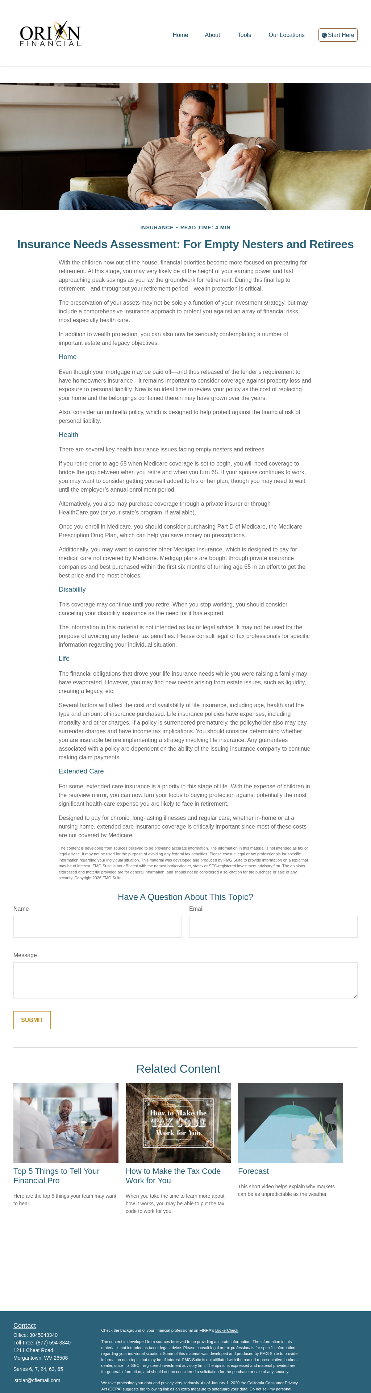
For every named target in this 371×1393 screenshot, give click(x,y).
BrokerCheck (226, 1308)
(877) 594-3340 (53, 1321)
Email (196, 887)
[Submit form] (32, 998)
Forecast (253, 1149)
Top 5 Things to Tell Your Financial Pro (56, 1154)
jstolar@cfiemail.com (36, 1358)
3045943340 (43, 1313)
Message (25, 933)
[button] (180, 31)
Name (21, 887)
